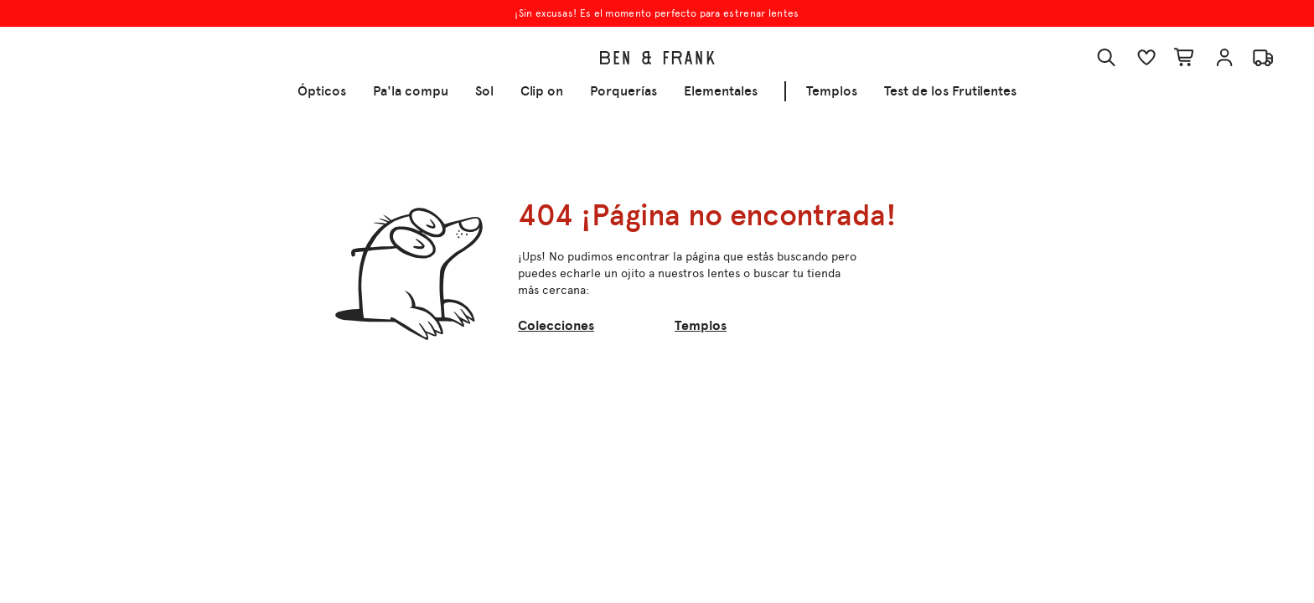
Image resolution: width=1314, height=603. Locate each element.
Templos (831, 91)
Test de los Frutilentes (950, 91)
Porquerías (623, 91)
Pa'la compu (410, 91)
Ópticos (321, 91)
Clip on (541, 91)
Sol (484, 91)
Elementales (721, 91)
